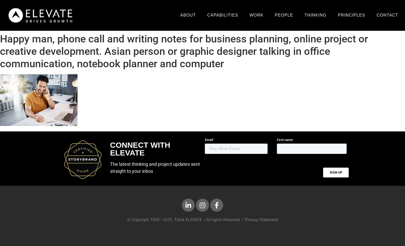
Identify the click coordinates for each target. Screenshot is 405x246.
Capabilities (222, 15)
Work (256, 15)
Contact (387, 15)
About (188, 15)
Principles (351, 15)
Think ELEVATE (188, 219)
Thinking (315, 15)
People (284, 15)
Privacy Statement (261, 219)
